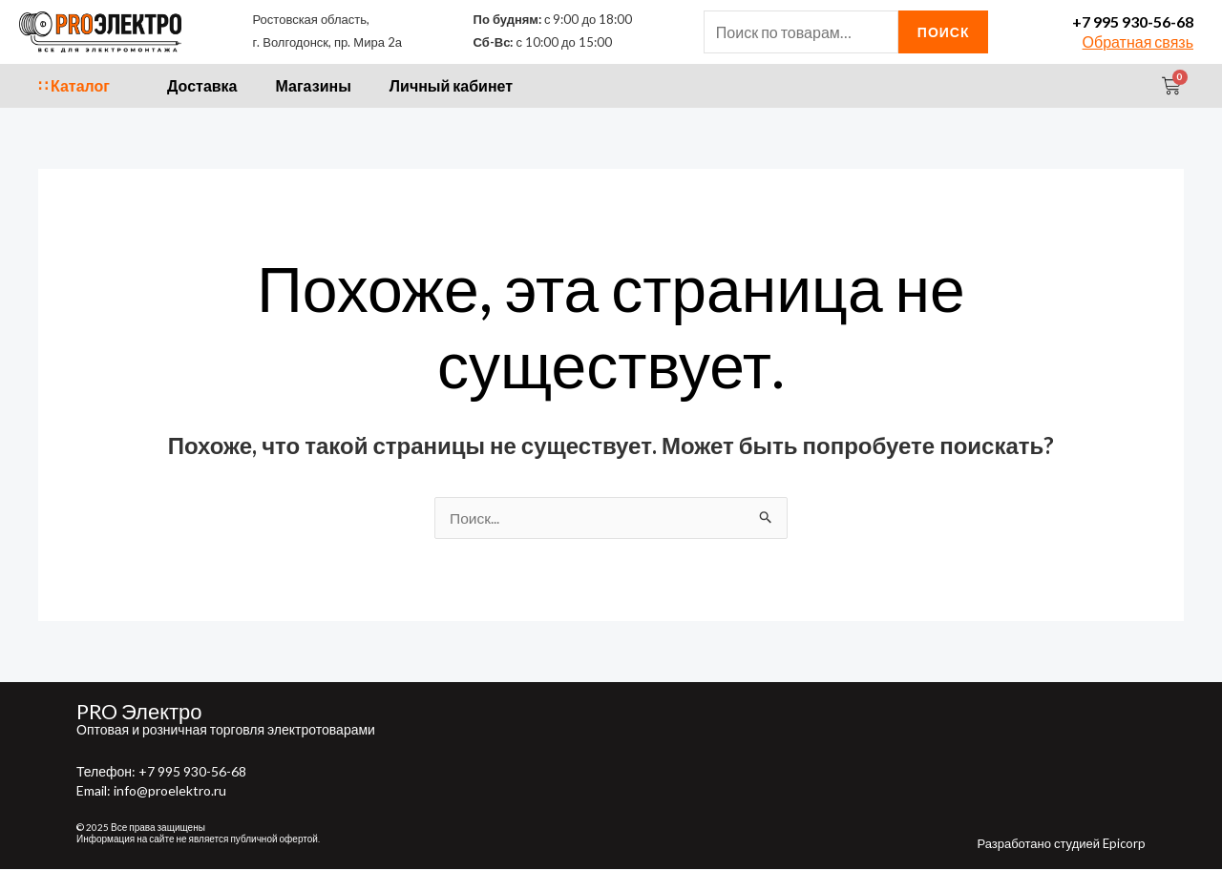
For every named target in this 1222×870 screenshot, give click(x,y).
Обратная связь (1138, 41)
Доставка (202, 85)
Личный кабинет (451, 85)
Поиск (943, 32)
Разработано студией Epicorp (1061, 844)
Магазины (313, 85)
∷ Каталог (74, 85)
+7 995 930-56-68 (1132, 21)
